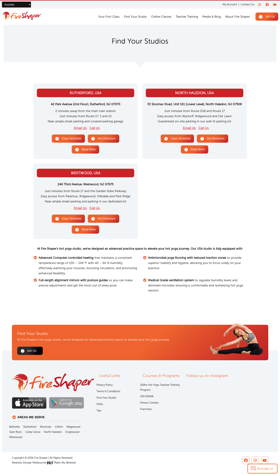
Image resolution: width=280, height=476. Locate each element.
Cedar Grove (32, 432)
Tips (98, 411)
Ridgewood (73, 427)
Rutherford (29, 427)
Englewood (72, 432)
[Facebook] (267, 4)
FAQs (99, 405)
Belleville (14, 427)
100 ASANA (146, 397)
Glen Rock (15, 432)
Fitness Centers (149, 403)
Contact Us (247, 4)
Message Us (265, 468)
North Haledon (53, 432)
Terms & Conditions (108, 391)
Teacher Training (187, 16)
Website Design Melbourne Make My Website (42, 462)
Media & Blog (211, 16)
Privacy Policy (104, 385)
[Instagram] (259, 4)
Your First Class (109, 16)
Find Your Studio (135, 16)
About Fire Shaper (237, 16)
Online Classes (161, 16)
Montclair (45, 427)
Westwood (15, 437)
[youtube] (274, 4)
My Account (230, 4)
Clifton (59, 427)
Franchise (146, 410)
